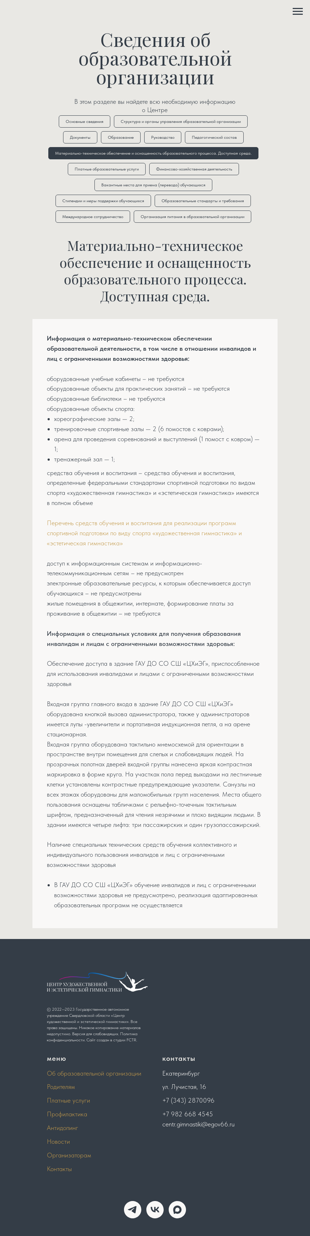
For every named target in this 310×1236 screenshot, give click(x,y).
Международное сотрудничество (92, 216)
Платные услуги (68, 1100)
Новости (58, 1141)
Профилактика (67, 1114)
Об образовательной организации (94, 1073)
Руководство (162, 137)
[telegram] (132, 1209)
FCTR (131, 1039)
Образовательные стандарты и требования (202, 200)
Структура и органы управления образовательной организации (181, 121)
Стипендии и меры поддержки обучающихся (103, 200)
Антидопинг (62, 1127)
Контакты (59, 1169)
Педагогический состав (214, 137)
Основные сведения (84, 121)
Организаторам (69, 1155)
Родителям (61, 1086)
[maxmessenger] (177, 1209)
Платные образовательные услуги (107, 169)
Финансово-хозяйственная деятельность (194, 169)
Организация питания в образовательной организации (192, 216)
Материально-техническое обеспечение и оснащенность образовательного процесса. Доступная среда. (153, 153)
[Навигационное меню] (298, 11)
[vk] (155, 1209)
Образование (121, 137)
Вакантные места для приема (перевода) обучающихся (153, 184)
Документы (80, 137)
